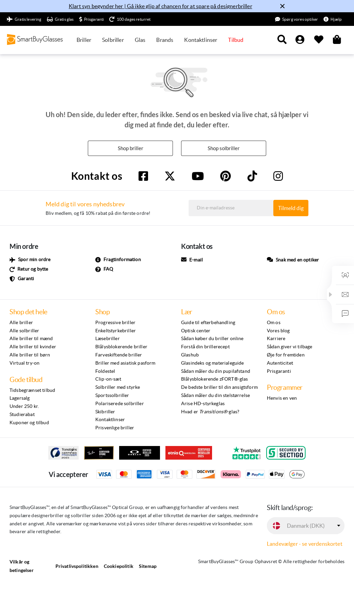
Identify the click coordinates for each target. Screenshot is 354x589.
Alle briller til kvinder (33, 347)
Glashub (190, 355)
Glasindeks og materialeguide (212, 363)
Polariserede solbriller (119, 404)
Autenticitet (280, 363)
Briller (84, 40)
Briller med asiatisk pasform (125, 363)
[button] (330, 294)
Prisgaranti (279, 371)
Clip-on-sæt (108, 379)
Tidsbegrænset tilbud (32, 390)
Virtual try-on (24, 363)
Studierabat (22, 414)
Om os (273, 322)
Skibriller (105, 412)
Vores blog (278, 331)
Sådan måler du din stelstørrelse (215, 395)
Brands (164, 40)
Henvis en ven (282, 398)
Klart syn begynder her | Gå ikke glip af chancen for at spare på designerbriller (160, 6)
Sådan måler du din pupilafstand (215, 371)
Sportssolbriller (112, 395)
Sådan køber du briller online (212, 338)
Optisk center (195, 331)
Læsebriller (107, 338)
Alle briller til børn (30, 355)
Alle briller (21, 322)
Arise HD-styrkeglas (203, 404)
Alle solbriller (24, 331)
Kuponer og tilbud (29, 423)
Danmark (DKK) (306, 526)
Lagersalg (20, 398)
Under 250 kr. (24, 406)
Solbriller (113, 40)
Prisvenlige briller (114, 428)
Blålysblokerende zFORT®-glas (214, 379)
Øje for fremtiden (286, 355)
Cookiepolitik (118, 566)
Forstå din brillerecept (205, 347)
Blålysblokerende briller (121, 347)
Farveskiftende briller (118, 355)
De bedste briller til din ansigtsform (219, 387)
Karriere (276, 338)
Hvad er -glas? (210, 412)
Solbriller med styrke (117, 387)
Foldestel (105, 371)
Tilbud (235, 40)
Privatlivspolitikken (76, 566)
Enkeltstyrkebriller (115, 331)
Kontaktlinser (200, 40)
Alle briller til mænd (31, 338)
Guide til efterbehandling (208, 322)
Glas (140, 40)
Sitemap (148, 566)
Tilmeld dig (291, 208)
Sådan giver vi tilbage (289, 347)
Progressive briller (115, 322)
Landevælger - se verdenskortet (304, 544)
